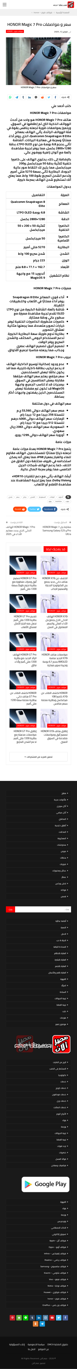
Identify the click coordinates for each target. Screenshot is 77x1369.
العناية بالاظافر (60, 953)
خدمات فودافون (59, 1094)
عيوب (67, 501)
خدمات (63, 1082)
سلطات (63, 858)
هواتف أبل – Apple (58, 1241)
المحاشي (62, 819)
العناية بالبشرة (60, 960)
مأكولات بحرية (60, 800)
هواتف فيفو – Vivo (57, 1279)
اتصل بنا (31, 1349)
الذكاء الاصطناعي (58, 1228)
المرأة (63, 985)
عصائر (64, 877)
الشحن (32, 497)
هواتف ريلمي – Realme (55, 1260)
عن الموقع (43, 1349)
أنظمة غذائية (60, 921)
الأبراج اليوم (61, 1114)
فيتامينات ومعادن (58, 1165)
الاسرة (63, 927)
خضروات (62, 1152)
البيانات (52, 497)
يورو (50, 501)
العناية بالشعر (60, 966)
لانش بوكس (60, 883)
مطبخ (64, 793)
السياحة (63, 992)
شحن (10, 497)
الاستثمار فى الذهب (57, 1069)
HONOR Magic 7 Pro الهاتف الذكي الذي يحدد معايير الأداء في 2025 (20, 530)
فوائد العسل (60, 1159)
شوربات (63, 864)
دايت (64, 1011)
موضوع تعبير (60, 1024)
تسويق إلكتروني (59, 1234)
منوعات (63, 1018)
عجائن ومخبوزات (59, 871)
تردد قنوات (61, 1146)
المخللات (62, 832)
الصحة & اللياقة (59, 947)
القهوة (63, 979)
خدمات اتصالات (59, 1107)
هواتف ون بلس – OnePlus (54, 1305)
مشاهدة (58, 501)
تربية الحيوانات (60, 998)
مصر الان (35, 1363)
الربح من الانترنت (59, 1062)
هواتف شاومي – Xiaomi (55, 1273)
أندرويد (61, 497)
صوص (63, 851)
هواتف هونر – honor (15, 31)
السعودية (42, 497)
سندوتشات (61, 845)
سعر (18, 497)
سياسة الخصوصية (36, 1344)
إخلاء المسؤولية (17, 1344)
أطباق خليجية (60, 825)
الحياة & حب (61, 940)
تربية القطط (61, 1005)
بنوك (64, 1120)
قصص (63, 896)
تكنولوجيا (62, 1075)
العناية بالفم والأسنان (57, 973)
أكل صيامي (61, 813)
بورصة (63, 1127)
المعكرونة (61, 838)
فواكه (63, 890)
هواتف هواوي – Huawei (55, 1292)
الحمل (63, 934)
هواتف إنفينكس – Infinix (55, 1253)
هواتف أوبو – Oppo (57, 1247)
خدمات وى (61, 1101)
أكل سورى (61, 806)
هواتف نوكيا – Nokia (57, 1286)
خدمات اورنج (61, 1088)
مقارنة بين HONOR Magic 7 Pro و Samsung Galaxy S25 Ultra (57, 530)
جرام (24, 497)
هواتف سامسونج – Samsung (53, 1266)
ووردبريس (61, 1221)
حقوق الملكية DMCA (57, 1344)
